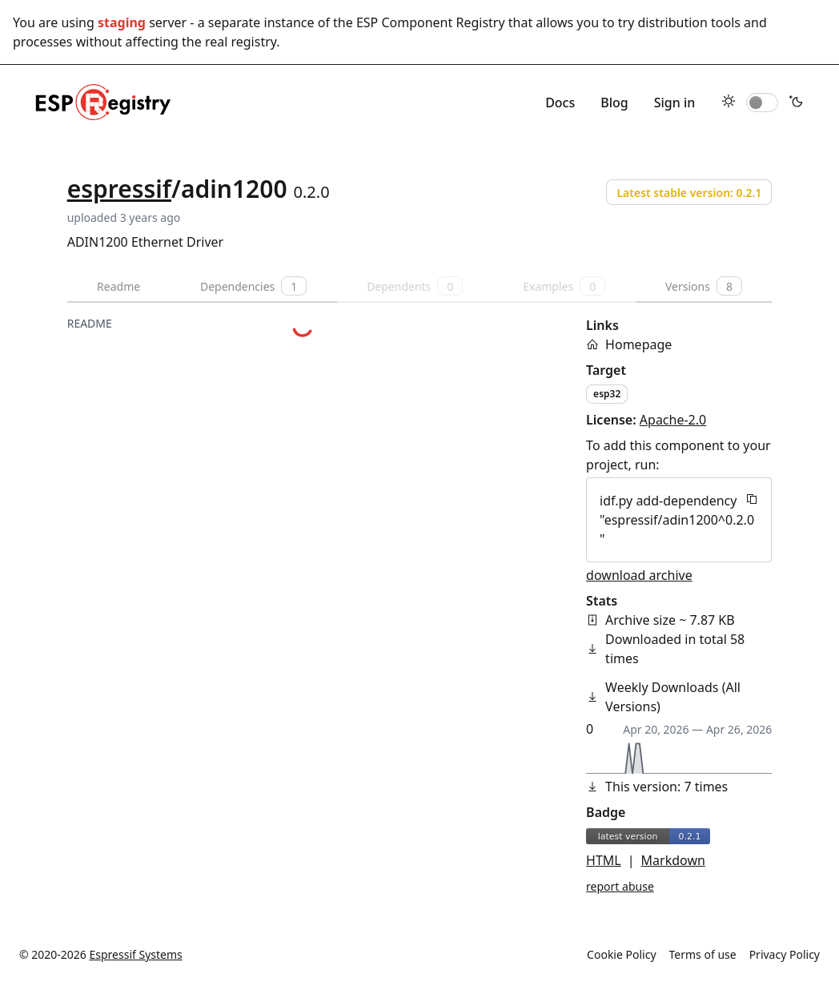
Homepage (638, 344)
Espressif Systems (136, 954)
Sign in (675, 102)
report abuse (620, 886)
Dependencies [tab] (253, 286)
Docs (560, 102)
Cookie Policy (621, 954)
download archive (639, 575)
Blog (614, 102)
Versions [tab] (703, 286)
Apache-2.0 (673, 420)
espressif (119, 188)
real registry (240, 41)
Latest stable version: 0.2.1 (688, 192)
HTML (603, 860)
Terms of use (703, 954)
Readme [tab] (118, 286)
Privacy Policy (784, 954)
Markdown (673, 860)
